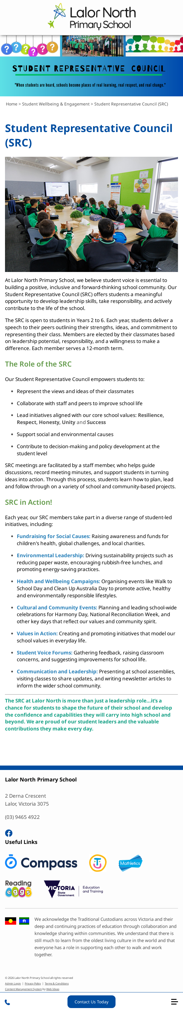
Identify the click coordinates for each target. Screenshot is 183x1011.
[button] (177, 1004)
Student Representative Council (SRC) (131, 104)
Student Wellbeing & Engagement (56, 104)
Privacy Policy (33, 983)
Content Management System (23, 989)
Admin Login (13, 983)
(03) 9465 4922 (22, 817)
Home (11, 104)
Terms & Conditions (57, 983)
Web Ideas (52, 989)
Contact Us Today (91, 1002)
